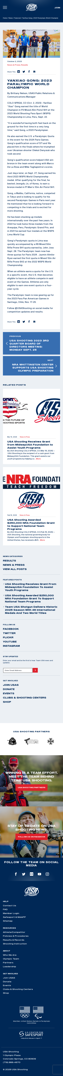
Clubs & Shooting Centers (24, 697)
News (11, 18)
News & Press (14, 565)
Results (24, 65)
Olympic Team (11, 959)
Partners (8, 962)
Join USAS (11, 685)
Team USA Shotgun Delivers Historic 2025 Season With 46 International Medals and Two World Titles (30, 609)
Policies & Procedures (15, 936)
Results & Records (13, 940)
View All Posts (15, 569)
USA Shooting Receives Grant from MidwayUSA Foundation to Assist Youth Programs (29, 587)
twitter (9, 633)
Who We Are (9, 955)
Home (5, 18)
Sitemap (8, 921)
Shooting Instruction (15, 944)
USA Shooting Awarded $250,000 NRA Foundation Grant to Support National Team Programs (28, 598)
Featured (17, 18)
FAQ (5, 909)
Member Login (11, 913)
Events (8, 693)
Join (57, 8)
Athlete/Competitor (14, 932)
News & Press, (14, 65)
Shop (7, 702)
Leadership (9, 966)
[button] (18, 71)
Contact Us (9, 905)
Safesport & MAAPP (14, 917)
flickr (8, 637)
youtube (10, 641)
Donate (9, 689)
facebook (11, 629)
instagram (11, 646)
